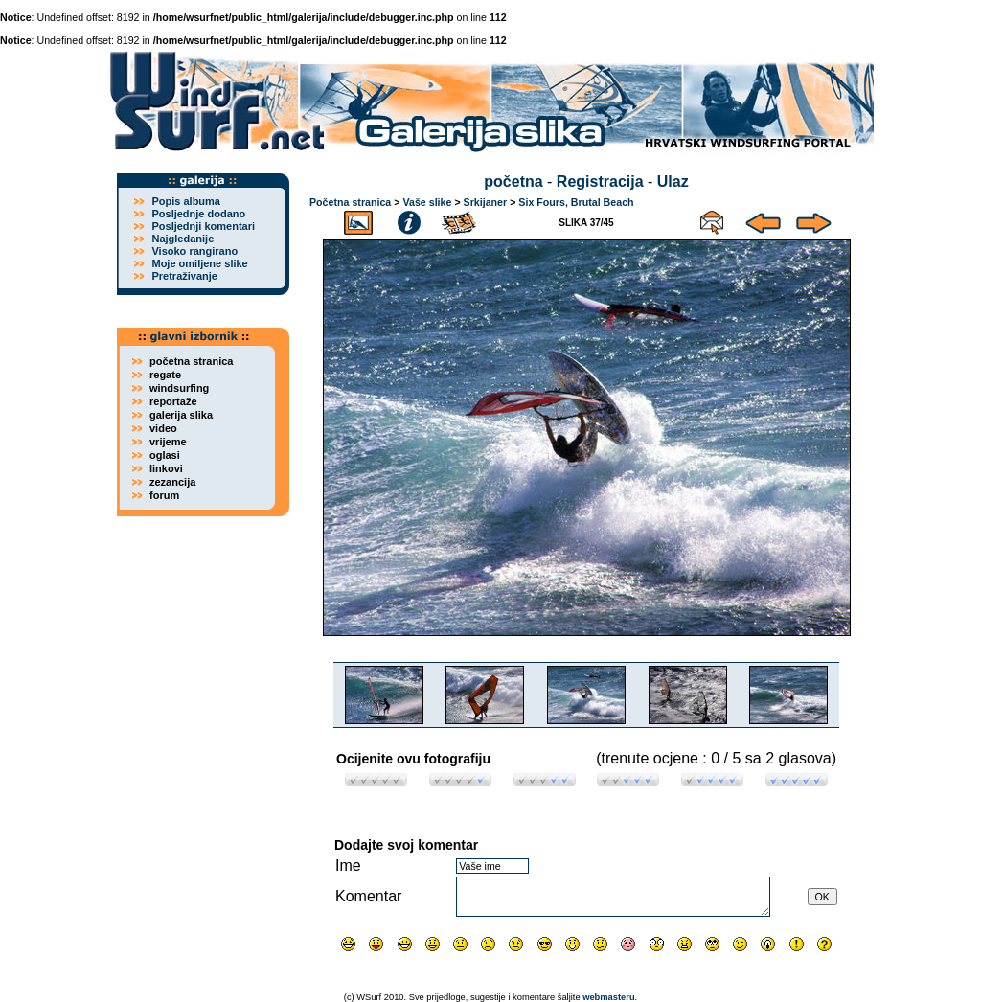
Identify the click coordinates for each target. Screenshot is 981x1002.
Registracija (600, 181)
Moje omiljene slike (199, 263)
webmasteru (608, 997)
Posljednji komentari (203, 226)
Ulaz (673, 181)
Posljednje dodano (198, 213)
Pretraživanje (184, 276)
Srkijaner (486, 202)
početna (513, 181)
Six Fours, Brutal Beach (575, 202)
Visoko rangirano (194, 251)
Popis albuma (185, 201)
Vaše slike (426, 202)
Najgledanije (182, 238)
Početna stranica (350, 202)
